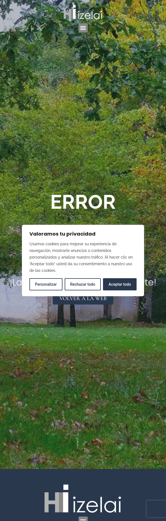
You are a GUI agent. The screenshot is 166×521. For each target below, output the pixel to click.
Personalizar (46, 284)
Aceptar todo (120, 284)
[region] (83, 260)
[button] (83, 27)
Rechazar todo (82, 284)
